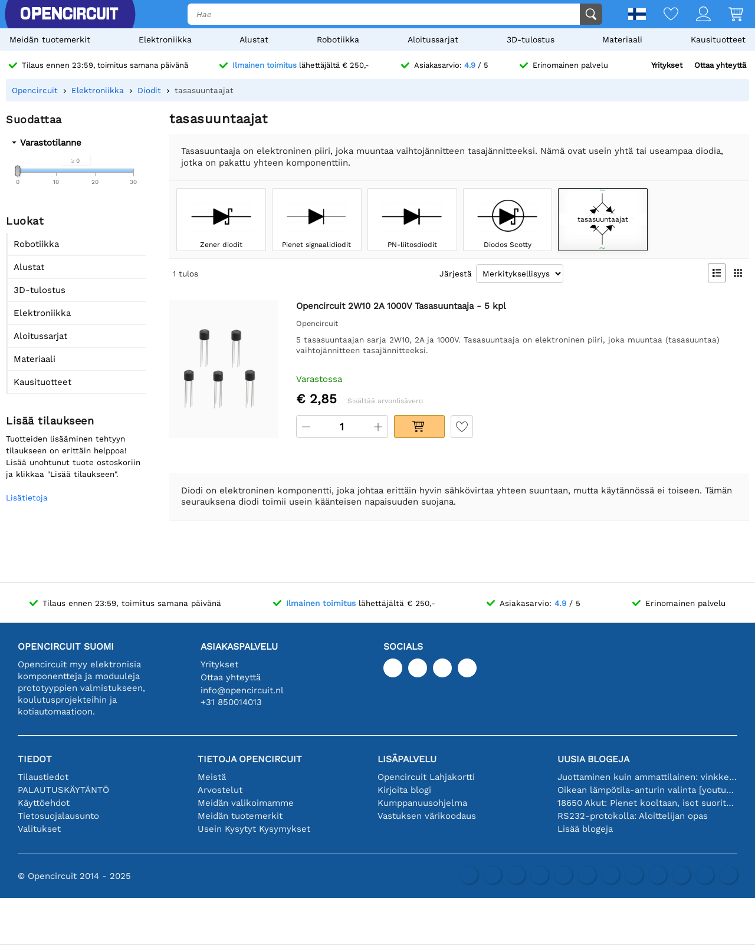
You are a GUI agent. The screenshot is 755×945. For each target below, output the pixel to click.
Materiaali (622, 39)
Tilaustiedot (43, 777)
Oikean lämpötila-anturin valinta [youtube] (647, 790)
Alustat (253, 39)
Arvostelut (220, 790)
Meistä (212, 777)
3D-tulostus (530, 39)
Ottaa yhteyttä (720, 65)
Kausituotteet (718, 39)
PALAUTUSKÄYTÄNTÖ (63, 790)
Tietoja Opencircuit (250, 759)
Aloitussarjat (433, 39)
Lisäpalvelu (407, 759)
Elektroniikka (165, 39)
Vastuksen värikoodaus (427, 816)
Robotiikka (338, 39)
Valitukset (39, 829)
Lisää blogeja (585, 829)
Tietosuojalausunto (58, 816)
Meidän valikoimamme (246, 803)
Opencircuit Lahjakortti (426, 777)
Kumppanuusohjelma (422, 803)
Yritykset (666, 65)
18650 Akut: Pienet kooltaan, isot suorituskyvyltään (647, 803)
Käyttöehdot (44, 803)
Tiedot (35, 759)
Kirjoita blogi (404, 790)
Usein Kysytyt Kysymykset (254, 829)
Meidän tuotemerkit (49, 39)
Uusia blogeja (593, 759)
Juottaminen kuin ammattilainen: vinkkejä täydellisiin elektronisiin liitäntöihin (647, 777)
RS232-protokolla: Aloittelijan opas (632, 816)
